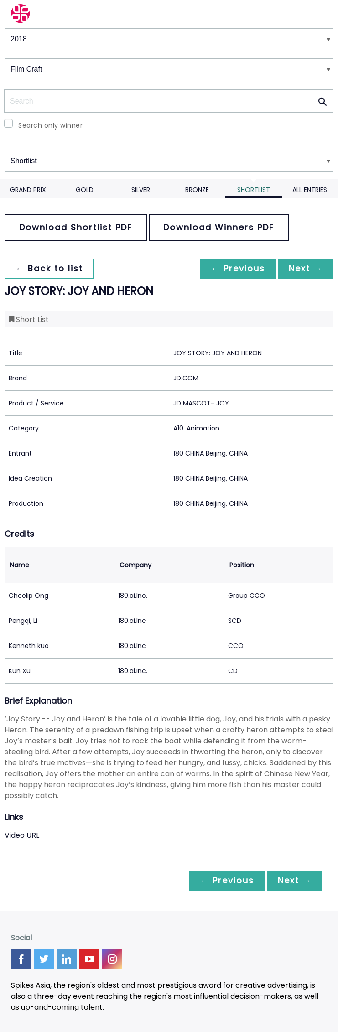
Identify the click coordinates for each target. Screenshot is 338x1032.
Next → (305, 268)
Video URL (22, 835)
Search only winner (50, 125)
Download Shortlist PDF (75, 227)
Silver (140, 189)
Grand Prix (28, 189)
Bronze (197, 189)
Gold (85, 189)
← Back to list (49, 268)
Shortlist (253, 189)
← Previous (238, 268)
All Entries (309, 189)
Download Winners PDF (218, 227)
